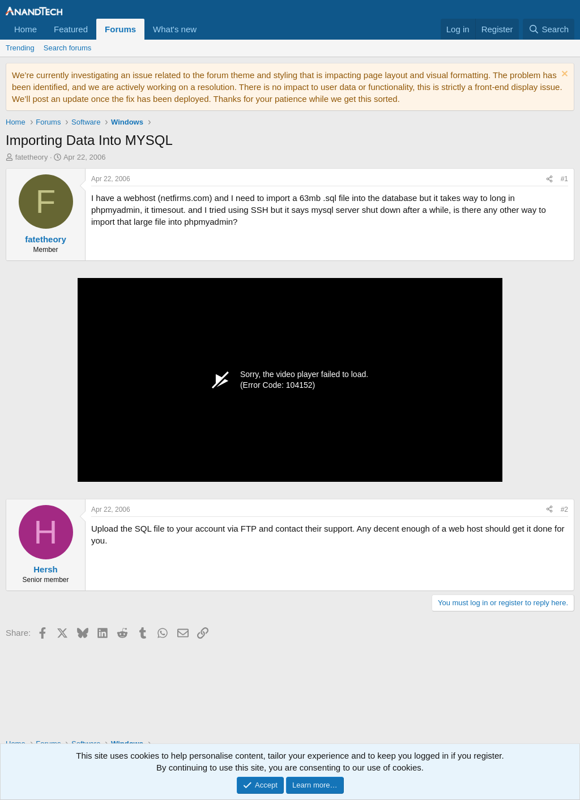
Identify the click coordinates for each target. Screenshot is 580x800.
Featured (71, 29)
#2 (564, 510)
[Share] (549, 179)
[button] (206, 29)
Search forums (68, 48)
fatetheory (31, 157)
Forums (120, 29)
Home (25, 29)
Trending (20, 48)
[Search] (548, 29)
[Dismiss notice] (563, 75)
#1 (564, 179)
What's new (175, 29)
